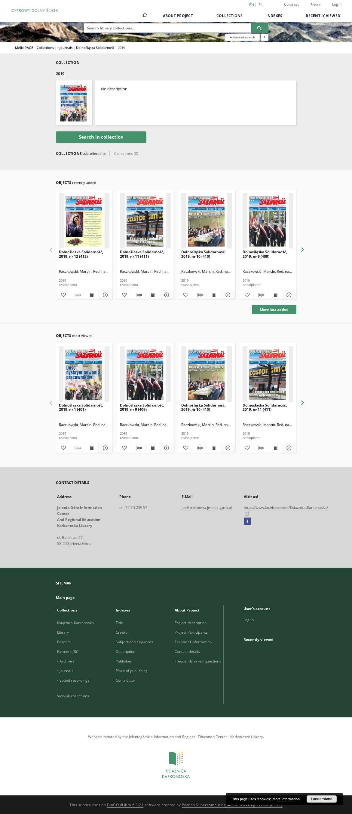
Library (63, 632)
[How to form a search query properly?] (264, 37)
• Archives (65, 661)
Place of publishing (132, 670)
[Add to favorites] (63, 295)
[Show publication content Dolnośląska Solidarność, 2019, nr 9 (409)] (275, 295)
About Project (178, 15)
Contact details (187, 651)
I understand (321, 799)
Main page (65, 597)
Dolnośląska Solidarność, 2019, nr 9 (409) (265, 254)
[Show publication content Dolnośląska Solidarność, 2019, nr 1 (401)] (91, 448)
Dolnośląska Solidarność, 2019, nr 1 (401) (81, 407)
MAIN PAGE (24, 47)
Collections (229, 15)
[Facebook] (247, 521)
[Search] (259, 28)
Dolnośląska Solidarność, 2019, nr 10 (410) (203, 254)
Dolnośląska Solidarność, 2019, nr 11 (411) (142, 254)
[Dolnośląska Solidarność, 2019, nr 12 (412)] (84, 221)
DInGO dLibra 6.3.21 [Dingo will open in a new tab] (125, 804)
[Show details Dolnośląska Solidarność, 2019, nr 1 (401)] (105, 448)
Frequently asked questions (198, 661)
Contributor (125, 680)
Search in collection (101, 137)
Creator (122, 632)
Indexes (274, 15)
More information (286, 799)
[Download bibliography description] (77, 295)
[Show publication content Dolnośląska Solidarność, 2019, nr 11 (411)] (152, 295)
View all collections (73, 695)
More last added (274, 309)
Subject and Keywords (134, 641)
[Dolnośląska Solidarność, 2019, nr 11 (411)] (145, 221)
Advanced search (242, 37)
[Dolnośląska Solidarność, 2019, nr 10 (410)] (207, 221)
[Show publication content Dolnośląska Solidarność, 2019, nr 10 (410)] (214, 295)
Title (119, 622)
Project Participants (191, 632)
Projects (64, 641)
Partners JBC (67, 651)
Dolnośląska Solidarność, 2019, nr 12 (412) (81, 254)
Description (125, 651)
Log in (248, 619)
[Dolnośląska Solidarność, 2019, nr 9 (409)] (268, 221)
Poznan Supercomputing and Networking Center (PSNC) (232, 804)
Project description (191, 622)
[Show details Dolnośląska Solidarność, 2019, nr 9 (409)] (288, 295)
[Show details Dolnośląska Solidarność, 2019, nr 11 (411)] (166, 295)
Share (316, 4)
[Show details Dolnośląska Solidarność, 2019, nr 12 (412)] (105, 295)
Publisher (124, 661)
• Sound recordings (73, 680)
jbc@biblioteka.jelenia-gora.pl (207, 507)
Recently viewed (323, 15)
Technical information (193, 641)
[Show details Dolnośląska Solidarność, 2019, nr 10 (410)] (227, 295)
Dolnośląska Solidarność (95, 47)
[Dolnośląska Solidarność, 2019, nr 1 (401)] (84, 374)
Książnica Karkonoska (75, 622)
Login (336, 4)
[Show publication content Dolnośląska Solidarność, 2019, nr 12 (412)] (91, 295)
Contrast (291, 4)
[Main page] (144, 15)
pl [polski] (261, 5)
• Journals (65, 47)
